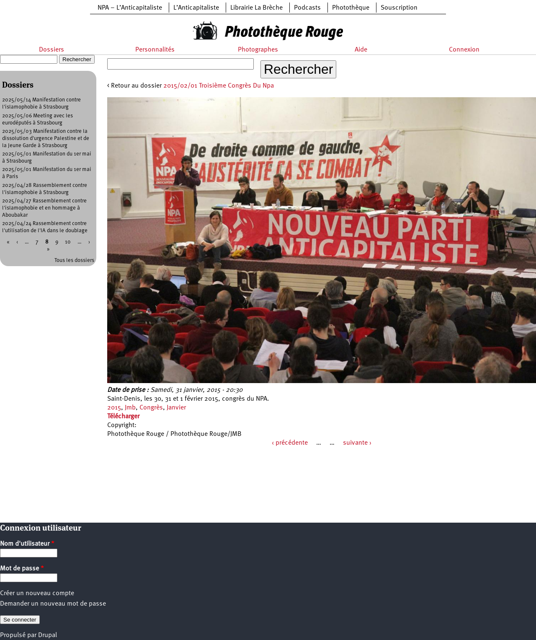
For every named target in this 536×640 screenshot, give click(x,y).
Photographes (258, 50)
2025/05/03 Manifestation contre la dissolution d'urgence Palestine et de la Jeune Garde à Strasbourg (45, 138)
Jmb (130, 407)
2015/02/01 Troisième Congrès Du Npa (218, 86)
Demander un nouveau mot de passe (53, 604)
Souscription (399, 8)
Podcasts (307, 8)
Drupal (47, 635)
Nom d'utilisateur (27, 544)
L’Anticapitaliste (196, 8)
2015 (114, 407)
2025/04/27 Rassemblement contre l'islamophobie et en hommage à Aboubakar (44, 208)
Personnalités (155, 50)
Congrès (151, 407)
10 (68, 242)
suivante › (357, 443)
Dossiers (51, 50)
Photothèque (350, 8)
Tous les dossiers (74, 260)
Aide (361, 50)
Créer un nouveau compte (37, 593)
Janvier (176, 407)
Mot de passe (22, 568)
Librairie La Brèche (256, 8)
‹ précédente (290, 443)
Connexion (464, 50)
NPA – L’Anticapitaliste (130, 8)
